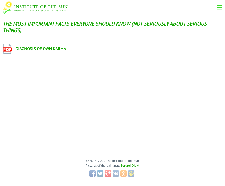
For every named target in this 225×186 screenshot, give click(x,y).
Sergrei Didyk (130, 166)
